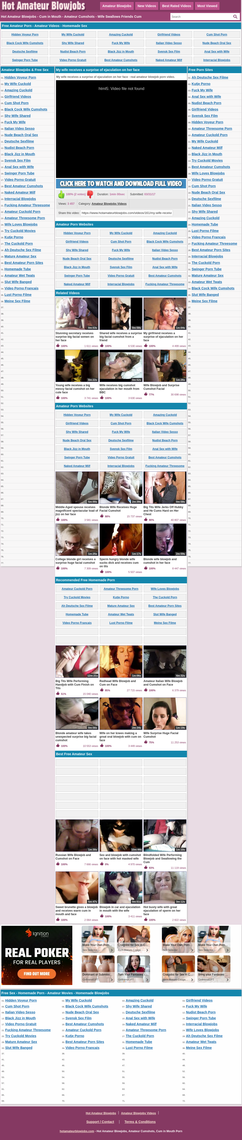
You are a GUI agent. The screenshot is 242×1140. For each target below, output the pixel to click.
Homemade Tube (17, 269)
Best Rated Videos (176, 6)
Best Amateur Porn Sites (23, 263)
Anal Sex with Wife (216, 51)
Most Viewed (207, 6)
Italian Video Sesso (169, 43)
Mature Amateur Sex (20, 256)
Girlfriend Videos (168, 34)
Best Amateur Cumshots (121, 60)
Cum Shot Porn (217, 34)
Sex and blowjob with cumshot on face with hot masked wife (120, 856)
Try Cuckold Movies (19, 231)
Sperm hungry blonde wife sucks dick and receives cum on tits (118, 563)
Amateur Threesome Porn (24, 218)
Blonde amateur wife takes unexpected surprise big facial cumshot (76, 737)
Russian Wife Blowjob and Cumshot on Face (73, 856)
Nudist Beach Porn (73, 51)
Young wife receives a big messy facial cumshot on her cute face (75, 389)
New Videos (147, 6)
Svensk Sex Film (169, 51)
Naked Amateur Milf (169, 60)
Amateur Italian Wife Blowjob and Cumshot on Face (162, 682)
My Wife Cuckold (73, 34)
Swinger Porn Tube (25, 60)
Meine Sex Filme (17, 301)
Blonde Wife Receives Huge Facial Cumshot (118, 509)
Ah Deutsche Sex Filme (22, 250)
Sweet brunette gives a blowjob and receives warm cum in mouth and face (77, 910)
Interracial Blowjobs (216, 60)
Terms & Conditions (140, 1122)
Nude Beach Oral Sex (217, 43)
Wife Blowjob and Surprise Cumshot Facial (161, 387)
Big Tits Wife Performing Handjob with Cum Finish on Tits (75, 684)
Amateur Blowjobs (116, 6)
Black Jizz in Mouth (121, 51)
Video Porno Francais (21, 288)
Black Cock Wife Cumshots (25, 43)
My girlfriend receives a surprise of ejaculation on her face (163, 337)
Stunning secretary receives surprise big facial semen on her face (75, 337)
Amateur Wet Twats (19, 275)
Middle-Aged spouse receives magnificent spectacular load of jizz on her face (77, 511)
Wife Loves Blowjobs (21, 224)
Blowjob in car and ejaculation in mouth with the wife (119, 908)
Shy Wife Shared (73, 43)
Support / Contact (100, 1122)
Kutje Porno (13, 237)
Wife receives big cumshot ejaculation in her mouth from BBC (119, 389)
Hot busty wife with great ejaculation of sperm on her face (162, 910)
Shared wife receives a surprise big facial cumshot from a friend (120, 337)
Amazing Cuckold (121, 34)
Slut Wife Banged (18, 282)
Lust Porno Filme (17, 295)
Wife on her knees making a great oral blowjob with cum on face (120, 737)
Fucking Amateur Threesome (27, 205)
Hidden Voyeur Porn (24, 34)
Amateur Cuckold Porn (22, 211)
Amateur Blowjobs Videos (109, 203)
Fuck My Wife (121, 43)
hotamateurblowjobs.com (77, 1131)
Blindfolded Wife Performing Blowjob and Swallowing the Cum (162, 858)
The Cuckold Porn (18, 243)
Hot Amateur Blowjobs (101, 1113)
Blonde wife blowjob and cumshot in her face (160, 561)
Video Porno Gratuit (73, 60)
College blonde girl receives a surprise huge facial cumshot (75, 561)
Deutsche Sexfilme (25, 51)
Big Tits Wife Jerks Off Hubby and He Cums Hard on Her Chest (163, 511)
